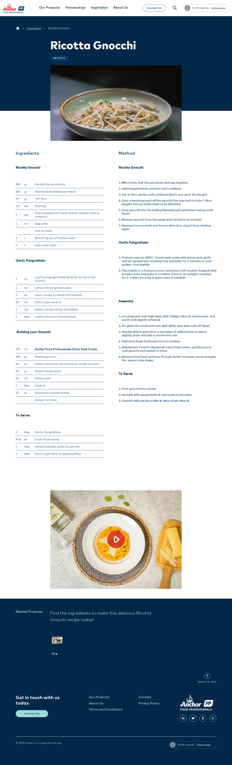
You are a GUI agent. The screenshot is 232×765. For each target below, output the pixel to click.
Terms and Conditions (106, 709)
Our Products (99, 697)
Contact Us (154, 8)
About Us (96, 703)
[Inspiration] (34, 28)
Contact (145, 697)
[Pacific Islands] (18, 28)
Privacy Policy (149, 703)
